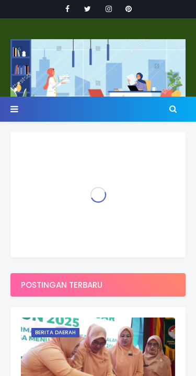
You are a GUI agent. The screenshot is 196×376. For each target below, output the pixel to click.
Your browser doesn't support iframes (98, 188)
